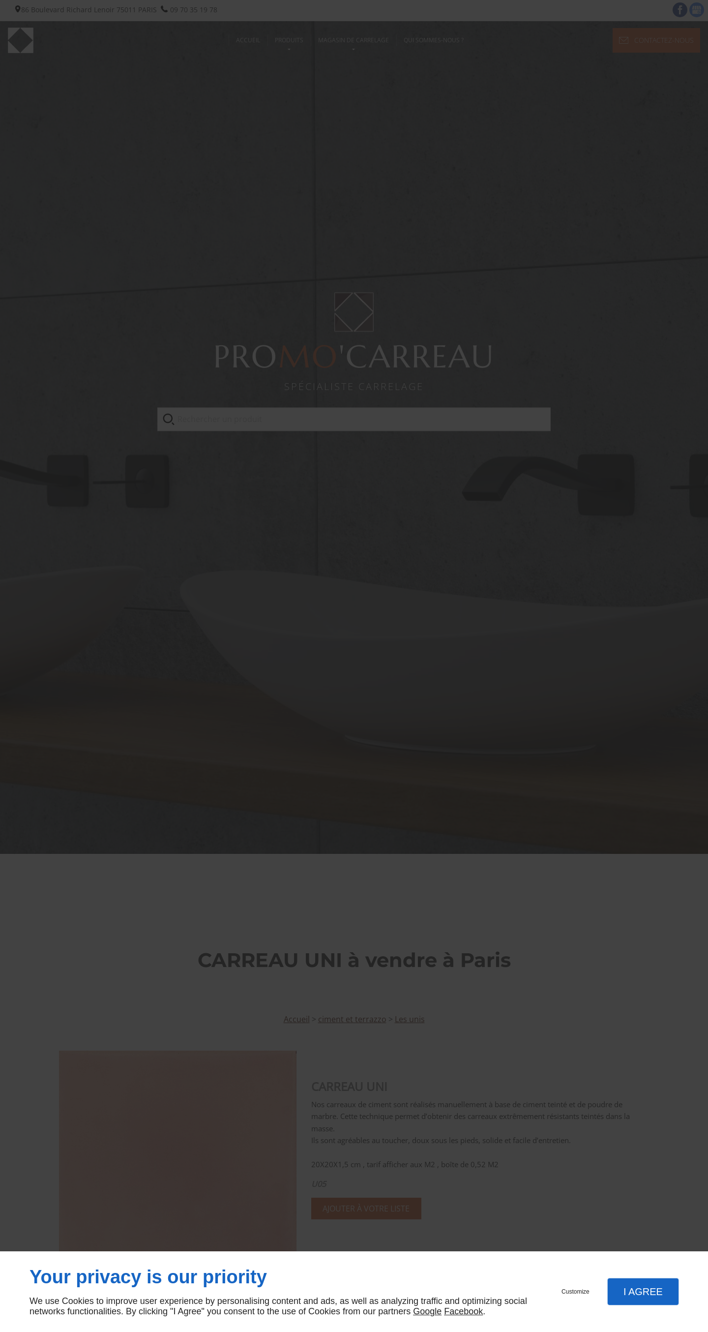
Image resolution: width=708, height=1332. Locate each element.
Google (427, 1311)
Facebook (463, 1311)
